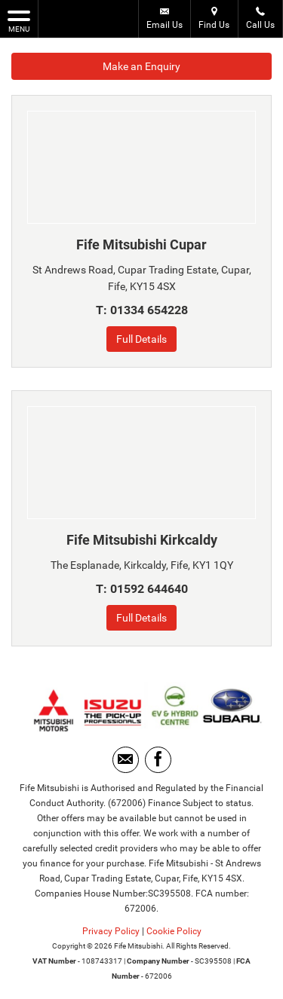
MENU (19, 20)
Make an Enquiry (141, 66)
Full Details (141, 339)
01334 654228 (149, 310)
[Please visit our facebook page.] (158, 760)
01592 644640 (149, 589)
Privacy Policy (111, 931)
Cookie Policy (173, 931)
